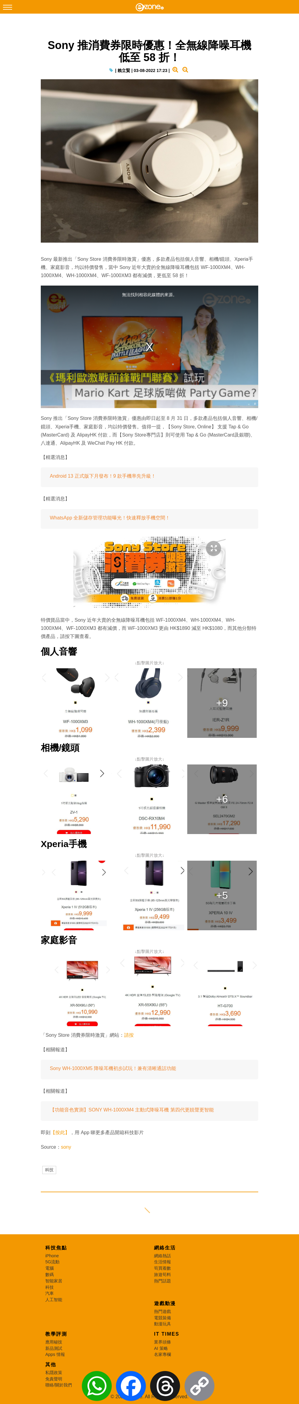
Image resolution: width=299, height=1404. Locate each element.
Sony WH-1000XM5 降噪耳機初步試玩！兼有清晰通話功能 (113, 1068)
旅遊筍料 (162, 1274)
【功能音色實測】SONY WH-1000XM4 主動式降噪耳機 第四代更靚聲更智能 (132, 1109)
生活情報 (162, 1261)
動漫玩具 (162, 1323)
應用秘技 (53, 1342)
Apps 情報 (55, 1354)
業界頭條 (162, 1342)
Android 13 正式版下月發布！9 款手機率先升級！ (103, 476)
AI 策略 (161, 1348)
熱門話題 (162, 1280)
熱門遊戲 (162, 1311)
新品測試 (53, 1348)
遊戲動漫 (165, 1303)
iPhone (52, 1255)
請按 (129, 1035)
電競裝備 (162, 1317)
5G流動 (52, 1261)
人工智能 (53, 1299)
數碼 (49, 1274)
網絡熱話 (162, 1255)
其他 (50, 1364)
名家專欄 (162, 1354)
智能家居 (53, 1280)
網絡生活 (165, 1247)
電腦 (49, 1268)
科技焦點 (56, 1247)
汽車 (49, 1293)
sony (66, 1147)
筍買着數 (162, 1268)
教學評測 (56, 1334)
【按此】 (60, 1132)
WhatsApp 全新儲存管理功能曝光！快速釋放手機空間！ (110, 517)
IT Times (166, 1334)
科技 (49, 1169)
